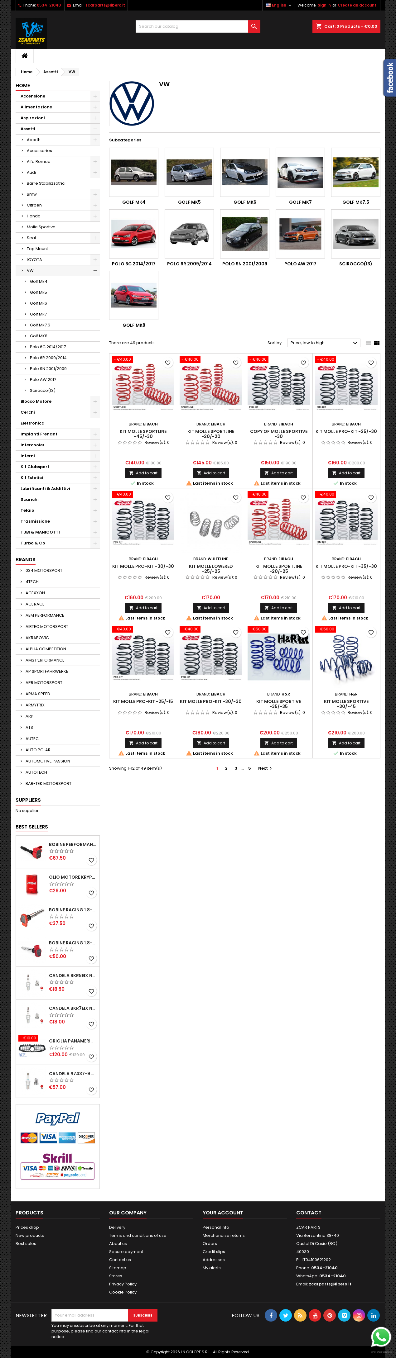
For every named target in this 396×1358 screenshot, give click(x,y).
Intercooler (33, 445)
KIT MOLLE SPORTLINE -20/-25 (278, 568)
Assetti (28, 129)
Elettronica (33, 423)
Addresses (214, 1260)
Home (23, 85)
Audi (31, 172)
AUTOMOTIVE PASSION (47, 761)
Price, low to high (325, 343)
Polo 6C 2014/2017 (48, 347)
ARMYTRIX (35, 705)
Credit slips (214, 1252)
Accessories (39, 151)
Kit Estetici (32, 478)
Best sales (26, 1243)
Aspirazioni (33, 118)
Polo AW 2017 (43, 379)
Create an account (357, 5)
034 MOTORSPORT (43, 570)
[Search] (198, 26)
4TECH (32, 582)
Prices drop (27, 1227)
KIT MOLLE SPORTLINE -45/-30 (143, 433)
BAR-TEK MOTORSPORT (48, 783)
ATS (29, 727)
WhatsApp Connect (381, 1352)
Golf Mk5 (38, 292)
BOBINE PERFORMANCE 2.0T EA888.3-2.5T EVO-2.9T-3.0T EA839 (73, 844)
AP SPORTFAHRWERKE (46, 671)
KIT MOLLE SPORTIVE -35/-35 (278, 704)
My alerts (212, 1268)
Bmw (32, 194)
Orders (210, 1243)
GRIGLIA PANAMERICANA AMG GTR (73, 1040)
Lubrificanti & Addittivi (45, 488)
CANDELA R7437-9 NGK (73, 1073)
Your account (223, 1212)
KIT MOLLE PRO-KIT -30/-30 (143, 566)
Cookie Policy (123, 1292)
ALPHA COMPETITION (45, 649)
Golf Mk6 (38, 303)
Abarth (34, 140)
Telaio (27, 510)
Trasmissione (35, 521)
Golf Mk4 (38, 281)
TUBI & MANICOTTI (40, 532)
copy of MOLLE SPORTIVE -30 (278, 433)
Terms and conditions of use (138, 1235)
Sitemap (117, 1268)
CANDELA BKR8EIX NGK (73, 975)
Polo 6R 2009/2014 (48, 358)
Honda (34, 216)
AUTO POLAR (38, 750)
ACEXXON (35, 593)
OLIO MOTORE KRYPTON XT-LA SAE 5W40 (73, 877)
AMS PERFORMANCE (45, 660)
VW (30, 270)
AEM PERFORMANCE (44, 615)
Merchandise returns (224, 1235)
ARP (29, 716)
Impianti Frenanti (40, 434)
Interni (28, 456)
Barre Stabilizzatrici (46, 183)
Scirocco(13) (43, 390)
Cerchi (28, 412)
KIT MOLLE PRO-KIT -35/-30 (346, 566)
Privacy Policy (123, 1284)
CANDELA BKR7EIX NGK (73, 1008)
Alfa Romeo (39, 161)
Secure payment (126, 1252)
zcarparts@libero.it (105, 5)
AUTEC (32, 739)
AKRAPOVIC (37, 638)
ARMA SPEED (37, 694)
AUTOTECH (36, 772)
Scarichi (30, 499)
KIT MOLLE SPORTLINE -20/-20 (210, 433)
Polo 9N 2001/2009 (48, 369)
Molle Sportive (41, 227)
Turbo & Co (33, 543)
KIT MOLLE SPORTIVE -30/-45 (346, 704)
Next (265, 768)
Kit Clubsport (35, 467)
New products (30, 1235)
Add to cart (143, 473)
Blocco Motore (36, 401)
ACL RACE (35, 604)
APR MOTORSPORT (43, 683)
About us (118, 1243)
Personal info (216, 1227)
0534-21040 (49, 5)
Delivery (117, 1227)
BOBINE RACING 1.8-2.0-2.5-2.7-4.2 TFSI (73, 909)
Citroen (34, 205)
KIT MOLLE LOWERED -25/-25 (211, 568)
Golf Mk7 (38, 314)
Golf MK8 (38, 336)
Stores (115, 1276)
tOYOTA (34, 260)
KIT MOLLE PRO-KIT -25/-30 (346, 431)
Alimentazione (36, 107)
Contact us (120, 1260)
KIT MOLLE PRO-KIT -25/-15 (143, 701)
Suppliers (28, 800)
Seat (31, 238)
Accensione (33, 96)
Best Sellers (32, 826)
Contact (308, 1212)
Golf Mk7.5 (40, 325)
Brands (26, 559)
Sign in (324, 5)
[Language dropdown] (279, 5)
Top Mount (37, 249)
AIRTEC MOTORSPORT (46, 626)
